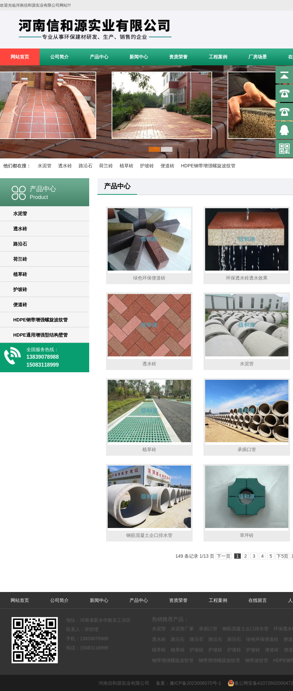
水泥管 (45, 165)
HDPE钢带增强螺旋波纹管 (208, 165)
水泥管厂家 (182, 628)
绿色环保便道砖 (262, 639)
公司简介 (59, 56)
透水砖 (65, 165)
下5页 (282, 556)
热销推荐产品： (170, 619)
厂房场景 (257, 56)
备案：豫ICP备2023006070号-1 (191, 683)
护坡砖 (147, 165)
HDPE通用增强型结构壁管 (40, 335)
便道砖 (167, 165)
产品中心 (99, 56)
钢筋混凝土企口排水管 (245, 628)
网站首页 (20, 56)
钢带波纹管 (256, 660)
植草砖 (126, 165)
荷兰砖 (106, 165)
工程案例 (218, 56)
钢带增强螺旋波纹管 (173, 660)
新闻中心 (138, 56)
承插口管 (208, 628)
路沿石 (85, 165)
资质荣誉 (178, 56)
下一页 (224, 556)
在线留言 (257, 600)
